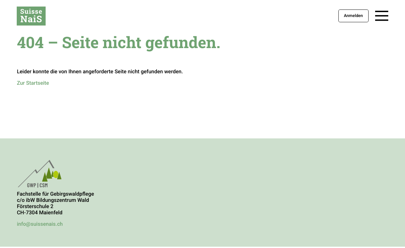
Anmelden (353, 15)
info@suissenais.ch (40, 224)
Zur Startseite (33, 83)
